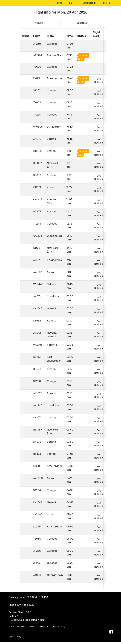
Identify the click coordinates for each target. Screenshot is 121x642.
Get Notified (98, 80)
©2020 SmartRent (16, 627)
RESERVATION (89, 3)
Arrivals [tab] (39, 22)
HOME (60, 3)
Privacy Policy (59, 627)
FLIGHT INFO (106, 3)
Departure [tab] (81, 22)
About (31, 627)
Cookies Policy (15, 637)
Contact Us (43, 627)
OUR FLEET (73, 3)
